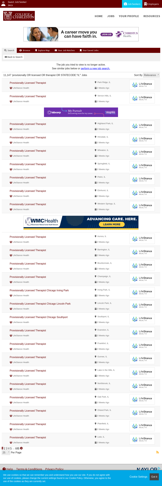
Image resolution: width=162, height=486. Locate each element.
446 (17, 448)
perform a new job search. (95, 68)
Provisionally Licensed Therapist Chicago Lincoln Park (40, 303)
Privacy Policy (54, 469)
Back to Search (13, 57)
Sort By (138, 75)
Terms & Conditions (29, 469)
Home (99, 16)
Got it (154, 476)
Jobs (111, 16)
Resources (151, 16)
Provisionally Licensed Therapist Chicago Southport (39, 317)
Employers (151, 4)
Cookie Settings (138, 476)
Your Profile (129, 16)
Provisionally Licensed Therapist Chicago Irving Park (39, 290)
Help (8, 469)
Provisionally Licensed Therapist (28, 83)
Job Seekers (132, 4)
